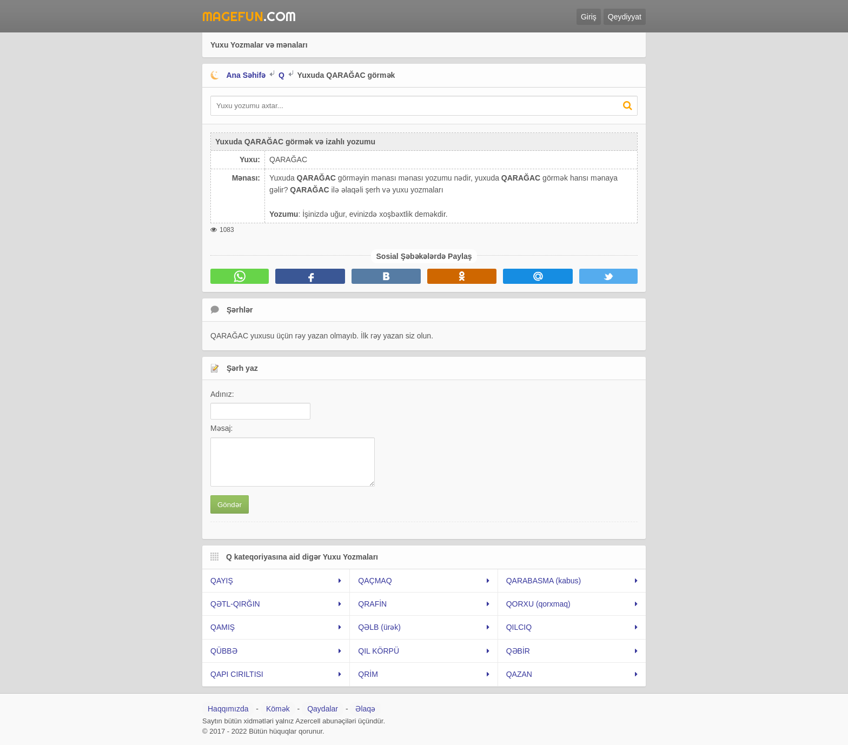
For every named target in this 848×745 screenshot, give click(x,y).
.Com (249, 16)
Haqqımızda (228, 708)
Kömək (278, 708)
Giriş (589, 16)
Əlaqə (365, 708)
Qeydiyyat (624, 16)
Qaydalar (322, 708)
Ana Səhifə (246, 75)
